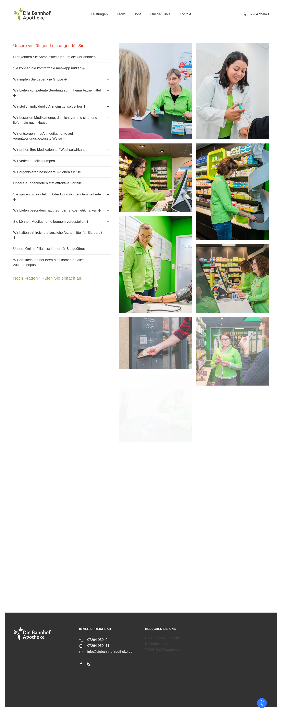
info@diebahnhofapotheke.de (109, 650)
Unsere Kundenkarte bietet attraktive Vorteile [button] (49, 183)
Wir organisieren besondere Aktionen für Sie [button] (48, 172)
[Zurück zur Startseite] (32, 14)
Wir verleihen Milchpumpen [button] (36, 161)
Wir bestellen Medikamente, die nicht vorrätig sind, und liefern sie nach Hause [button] (55, 120)
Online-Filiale (160, 14)
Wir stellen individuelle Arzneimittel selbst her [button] (49, 106)
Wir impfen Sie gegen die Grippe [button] (40, 79)
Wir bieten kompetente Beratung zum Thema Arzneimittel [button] (57, 92)
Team (121, 14)
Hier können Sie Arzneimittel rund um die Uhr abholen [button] (56, 57)
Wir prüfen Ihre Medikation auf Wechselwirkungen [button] (53, 150)
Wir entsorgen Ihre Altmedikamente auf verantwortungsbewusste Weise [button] (43, 136)
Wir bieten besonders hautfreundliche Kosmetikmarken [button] (57, 210)
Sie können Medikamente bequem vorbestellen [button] (51, 222)
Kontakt (185, 14)
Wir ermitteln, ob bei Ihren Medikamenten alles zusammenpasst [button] (49, 262)
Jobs (137, 14)
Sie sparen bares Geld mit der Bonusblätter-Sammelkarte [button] (57, 196)
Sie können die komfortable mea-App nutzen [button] (49, 68)
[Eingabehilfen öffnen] (262, 703)
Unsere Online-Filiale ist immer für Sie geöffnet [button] (50, 249)
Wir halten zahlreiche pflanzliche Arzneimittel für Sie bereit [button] (57, 235)
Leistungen (99, 14)
